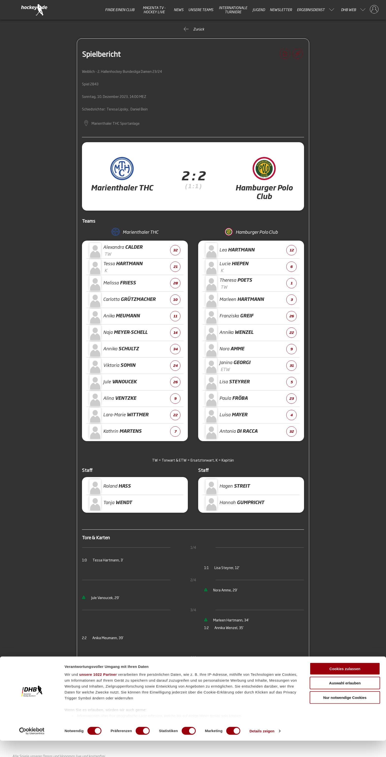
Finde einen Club (119, 9)
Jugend (259, 9)
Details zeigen (261, 747)
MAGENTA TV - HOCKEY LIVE (154, 9)
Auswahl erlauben (345, 699)
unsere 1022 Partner (98, 691)
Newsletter (281, 9)
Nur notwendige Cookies (345, 714)
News (178, 9)
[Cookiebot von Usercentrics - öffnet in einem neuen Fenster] (31, 747)
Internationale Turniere (233, 9)
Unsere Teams (200, 9)
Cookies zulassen (344, 685)
